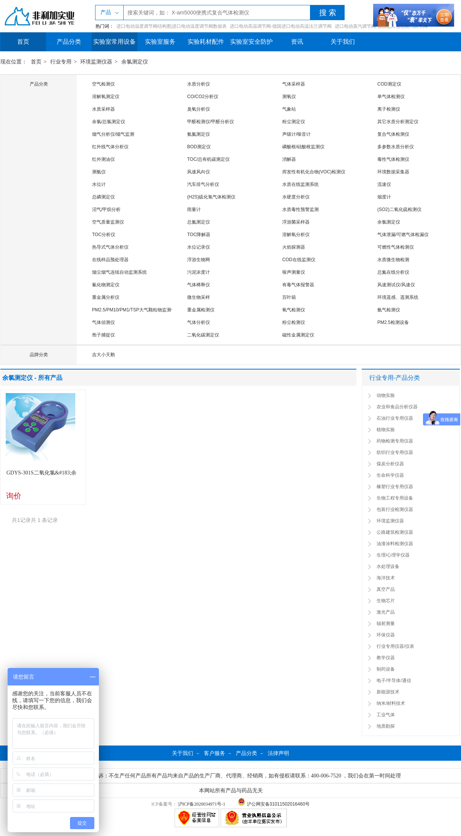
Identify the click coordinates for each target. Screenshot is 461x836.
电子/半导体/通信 (394, 680)
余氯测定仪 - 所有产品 (32, 377)
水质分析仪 (198, 84)
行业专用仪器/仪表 (395, 646)
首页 (23, 41)
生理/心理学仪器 (393, 555)
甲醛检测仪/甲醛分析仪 (210, 121)
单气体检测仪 (391, 96)
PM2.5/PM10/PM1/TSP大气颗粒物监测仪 (134, 310)
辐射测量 (386, 623)
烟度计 (384, 197)
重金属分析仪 (105, 297)
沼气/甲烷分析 (106, 209)
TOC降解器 (198, 234)
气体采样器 (293, 84)
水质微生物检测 (393, 259)
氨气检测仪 (388, 310)
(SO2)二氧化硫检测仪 (399, 209)
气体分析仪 (198, 322)
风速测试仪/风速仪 (396, 284)
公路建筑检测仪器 (395, 532)
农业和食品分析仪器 (397, 406)
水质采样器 (103, 109)
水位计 (99, 184)
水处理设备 (388, 566)
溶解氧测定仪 (105, 96)
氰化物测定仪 (105, 284)
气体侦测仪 (103, 322)
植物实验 (386, 429)
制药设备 (386, 669)
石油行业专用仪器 (395, 418)
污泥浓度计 (198, 272)
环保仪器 (386, 635)
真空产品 (386, 589)
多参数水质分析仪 (395, 146)
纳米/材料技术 (391, 703)
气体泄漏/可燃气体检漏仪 (403, 234)
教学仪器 (386, 657)
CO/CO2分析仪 (202, 96)
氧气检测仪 (293, 310)
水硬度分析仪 (296, 197)
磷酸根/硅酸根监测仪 (303, 146)
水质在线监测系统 (300, 184)
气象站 (289, 109)
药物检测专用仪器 (395, 441)
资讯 (297, 41)
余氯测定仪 (134, 62)
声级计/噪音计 (296, 134)
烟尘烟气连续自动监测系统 (119, 272)
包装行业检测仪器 (395, 509)
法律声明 (278, 753)
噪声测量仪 (293, 272)
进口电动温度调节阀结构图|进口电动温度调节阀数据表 (171, 26)
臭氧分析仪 (198, 109)
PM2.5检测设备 (393, 322)
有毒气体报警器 (298, 284)
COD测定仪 (389, 84)
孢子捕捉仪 (103, 335)
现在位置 (11, 62)
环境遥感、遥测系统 (397, 297)
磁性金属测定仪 (298, 335)
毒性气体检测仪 (393, 159)
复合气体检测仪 (393, 134)
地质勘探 (386, 726)
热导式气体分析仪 (110, 247)
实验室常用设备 (114, 41)
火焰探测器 (293, 247)
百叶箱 (289, 297)
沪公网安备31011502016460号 (274, 804)
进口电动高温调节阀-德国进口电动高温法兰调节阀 (281, 26)
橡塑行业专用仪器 (395, 486)
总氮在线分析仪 (393, 272)
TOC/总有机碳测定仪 (208, 159)
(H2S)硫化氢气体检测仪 (211, 197)
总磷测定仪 (103, 197)
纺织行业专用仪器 (395, 452)
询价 (13, 496)
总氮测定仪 (198, 222)
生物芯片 (386, 600)
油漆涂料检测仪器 (395, 543)
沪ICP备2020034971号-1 (202, 804)
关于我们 (343, 41)
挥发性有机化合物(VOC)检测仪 (313, 171)
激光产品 (386, 612)
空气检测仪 (103, 84)
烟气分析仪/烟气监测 (113, 134)
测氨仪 (99, 171)
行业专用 (61, 62)
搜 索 (327, 12)
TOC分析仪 (103, 234)
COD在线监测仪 (298, 259)
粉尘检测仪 (293, 322)
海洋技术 (386, 578)
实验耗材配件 (206, 41)
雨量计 (194, 209)
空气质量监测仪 (108, 222)
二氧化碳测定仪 (203, 335)
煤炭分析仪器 (390, 463)
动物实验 (386, 395)
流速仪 (384, 184)
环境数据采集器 (393, 171)
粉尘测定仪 (293, 121)
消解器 (289, 159)
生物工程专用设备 (395, 498)
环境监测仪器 (96, 62)
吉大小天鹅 (103, 354)
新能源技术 (388, 692)
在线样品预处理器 (110, 259)
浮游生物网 (198, 259)
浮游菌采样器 (296, 222)
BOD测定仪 (199, 146)
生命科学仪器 (390, 475)
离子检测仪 (388, 109)
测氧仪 (289, 96)
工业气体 (386, 714)
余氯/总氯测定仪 (108, 121)
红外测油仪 (103, 159)
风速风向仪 (198, 171)
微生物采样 (198, 297)
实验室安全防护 (251, 41)
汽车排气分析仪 (203, 184)
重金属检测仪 (201, 310)
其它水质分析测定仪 (397, 121)
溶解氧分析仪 (296, 234)
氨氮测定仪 (198, 134)
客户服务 (214, 753)
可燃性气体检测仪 (395, 247)
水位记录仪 (198, 247)
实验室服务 (160, 41)
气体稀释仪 (198, 284)
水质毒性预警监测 (300, 209)
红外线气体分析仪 (110, 146)
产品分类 (69, 41)
